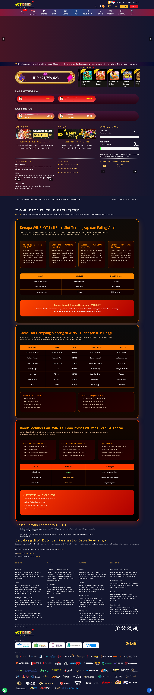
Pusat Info (39, 199)
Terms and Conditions (61, 199)
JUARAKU (37, 557)
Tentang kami (19, 199)
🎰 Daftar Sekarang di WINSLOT (24, 553)
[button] (125, 2)
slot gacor (60, 549)
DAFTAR (133, 6)
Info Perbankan (30, 199)
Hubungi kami (48, 199)
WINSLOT (18, 214)
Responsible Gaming (76, 199)
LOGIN (124, 6)
